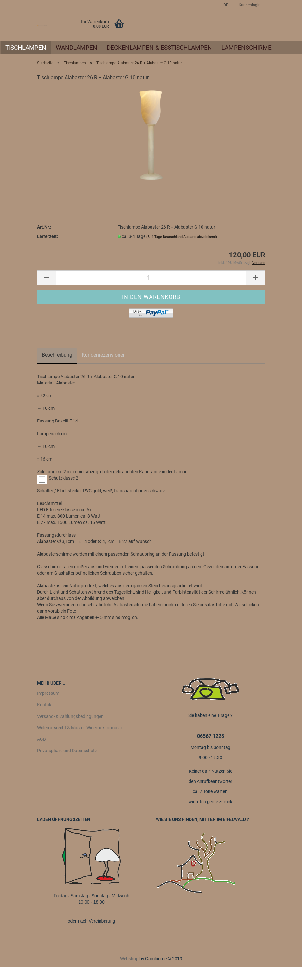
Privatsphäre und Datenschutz (67, 750)
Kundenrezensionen (104, 355)
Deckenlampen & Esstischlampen (159, 47)
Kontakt (45, 704)
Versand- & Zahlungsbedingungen (70, 716)
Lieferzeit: (47, 236)
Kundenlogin (249, 5)
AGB (41, 739)
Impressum (48, 693)
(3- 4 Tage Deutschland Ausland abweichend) (181, 237)
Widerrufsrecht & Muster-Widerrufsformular (79, 727)
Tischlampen (25, 47)
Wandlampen (76, 47)
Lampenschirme (247, 47)
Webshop (129, 958)
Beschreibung (57, 355)
